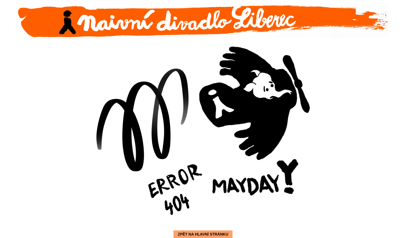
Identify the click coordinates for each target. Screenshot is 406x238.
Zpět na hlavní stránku (203, 234)
